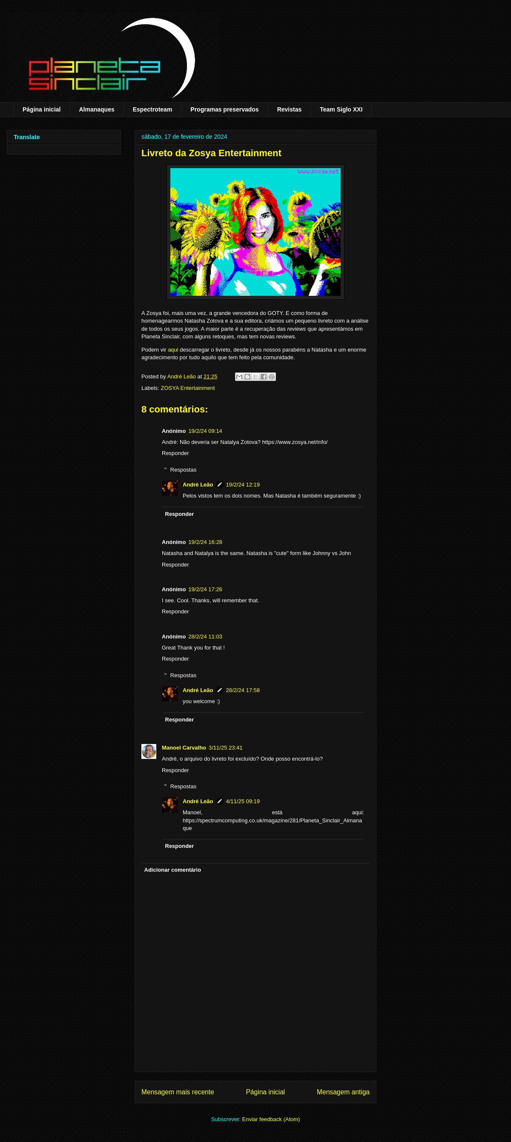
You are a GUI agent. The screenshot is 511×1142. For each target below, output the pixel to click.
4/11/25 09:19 (243, 801)
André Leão (198, 484)
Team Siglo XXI (341, 109)
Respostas (183, 470)
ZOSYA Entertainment (188, 388)
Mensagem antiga (343, 1092)
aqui (173, 349)
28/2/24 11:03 (205, 636)
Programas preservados (224, 109)
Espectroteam (152, 109)
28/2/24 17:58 (243, 690)
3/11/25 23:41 (226, 747)
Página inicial (41, 109)
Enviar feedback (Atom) (271, 1119)
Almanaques (96, 109)
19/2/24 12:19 (243, 484)
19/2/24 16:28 (205, 542)
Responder (175, 453)
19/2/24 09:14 (205, 431)
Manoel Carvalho (184, 747)
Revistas (289, 109)
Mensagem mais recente (177, 1092)
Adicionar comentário (172, 870)
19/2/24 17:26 (205, 589)
